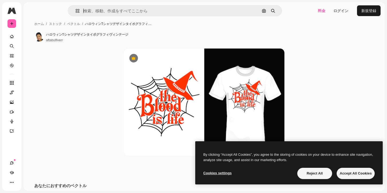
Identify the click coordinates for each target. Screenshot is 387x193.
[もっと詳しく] (32, 65)
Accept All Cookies (356, 173)
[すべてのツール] (32, 83)
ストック (96, 24)
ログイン (340, 11)
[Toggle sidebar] (52, 10)
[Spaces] (32, 92)
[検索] (32, 46)
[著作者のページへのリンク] (80, 37)
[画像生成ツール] (32, 102)
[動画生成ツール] (32, 111)
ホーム (80, 24)
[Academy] (21, 182)
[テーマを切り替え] (31, 182)
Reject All (315, 173)
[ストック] (32, 55)
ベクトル (114, 24)
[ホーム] (32, 36)
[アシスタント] (32, 131)
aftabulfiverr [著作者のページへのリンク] (95, 40)
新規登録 (368, 11)
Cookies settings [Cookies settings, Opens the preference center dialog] (217, 173)
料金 (321, 11)
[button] (95, 11)
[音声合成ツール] (32, 121)
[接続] (11, 182)
